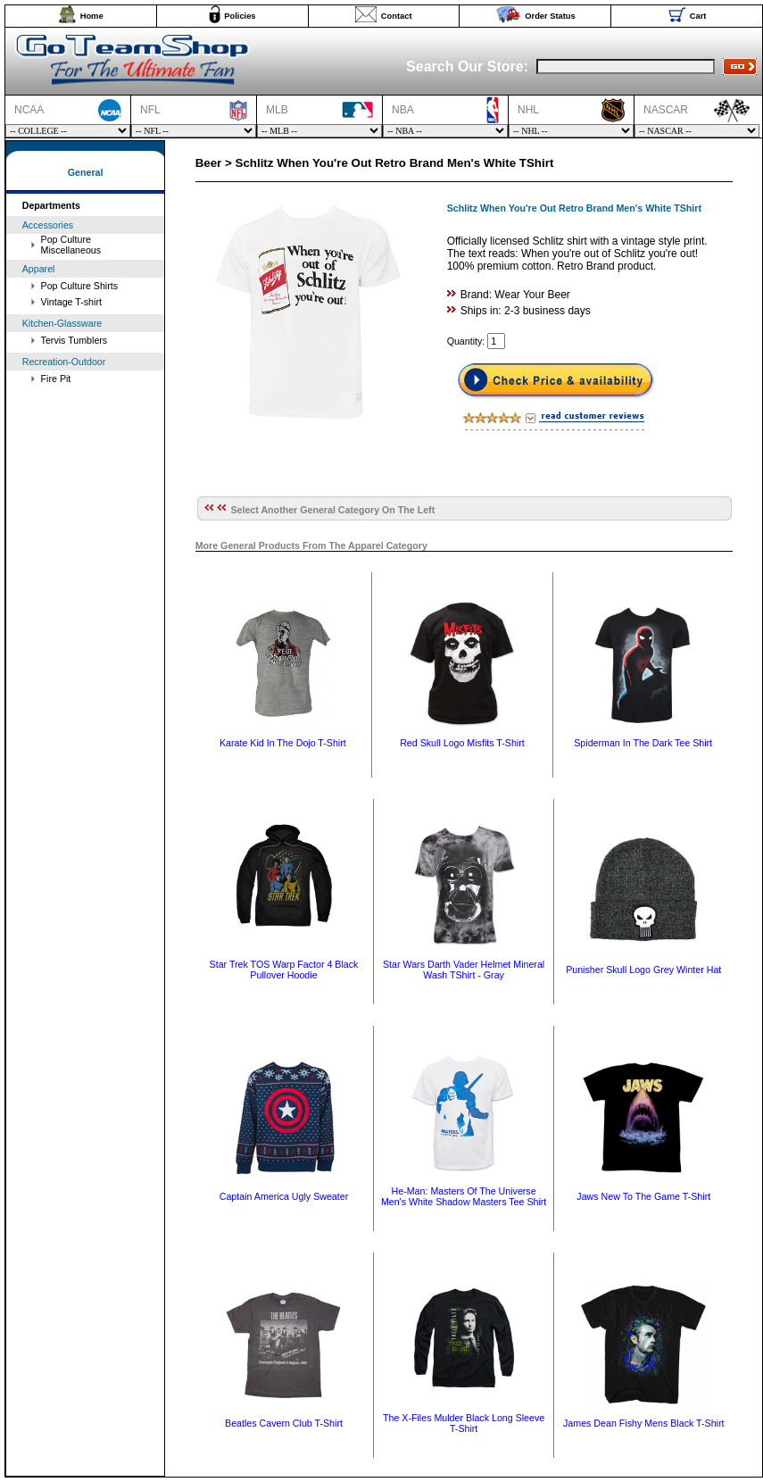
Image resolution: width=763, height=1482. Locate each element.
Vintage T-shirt (71, 301)
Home (92, 16)
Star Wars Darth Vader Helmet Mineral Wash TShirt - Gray (463, 969)
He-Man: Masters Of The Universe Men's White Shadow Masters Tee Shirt (463, 1196)
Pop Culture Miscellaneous (71, 244)
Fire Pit (56, 378)
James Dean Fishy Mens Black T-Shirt (643, 1423)
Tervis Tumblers (74, 340)
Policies (239, 16)
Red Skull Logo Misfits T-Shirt (462, 742)
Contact (396, 16)
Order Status (550, 16)
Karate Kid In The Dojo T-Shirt (283, 742)
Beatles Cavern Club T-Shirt (284, 1423)
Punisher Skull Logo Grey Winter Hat (643, 969)
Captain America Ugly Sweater (284, 1196)
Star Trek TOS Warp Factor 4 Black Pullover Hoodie (284, 969)
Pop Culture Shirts (79, 285)
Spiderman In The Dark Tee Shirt (643, 742)
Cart (698, 16)
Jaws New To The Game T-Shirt (643, 1196)
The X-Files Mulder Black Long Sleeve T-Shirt (463, 1423)
